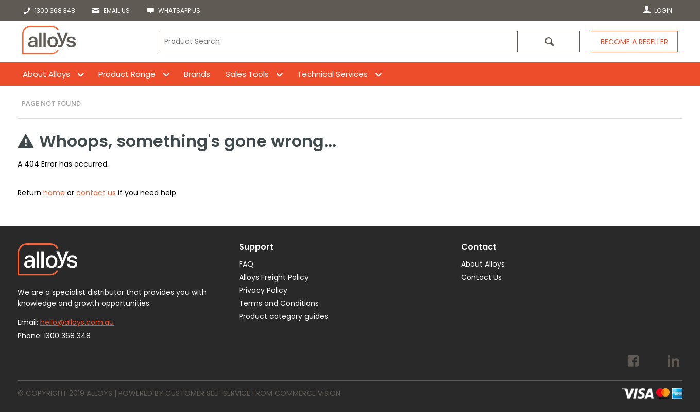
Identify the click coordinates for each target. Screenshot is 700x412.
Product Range (127, 74)
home (54, 193)
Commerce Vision (307, 393)
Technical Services (332, 74)
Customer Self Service (207, 393)
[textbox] (338, 41)
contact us (96, 193)
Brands (197, 74)
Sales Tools (247, 74)
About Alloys (46, 74)
